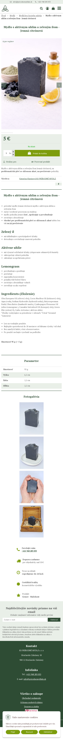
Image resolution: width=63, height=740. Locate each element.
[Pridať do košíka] (37, 166)
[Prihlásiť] (47, 8)
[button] (41, 8)
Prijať (13, 732)
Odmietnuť (48, 732)
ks (10, 166)
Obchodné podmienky (31, 711)
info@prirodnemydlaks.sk (22, 2)
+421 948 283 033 (44, 2)
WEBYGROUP (35, 738)
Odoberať (54, 632)
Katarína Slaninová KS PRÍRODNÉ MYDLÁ (37, 191)
